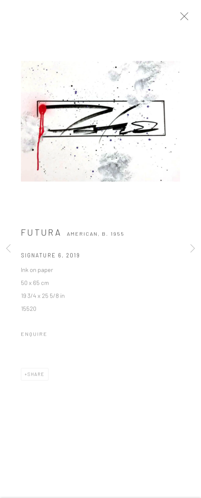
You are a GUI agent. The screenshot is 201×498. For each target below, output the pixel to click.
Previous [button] (8, 249)
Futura (41, 234)
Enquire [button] (34, 336)
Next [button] (192, 249)
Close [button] (184, 19)
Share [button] (36, 376)
